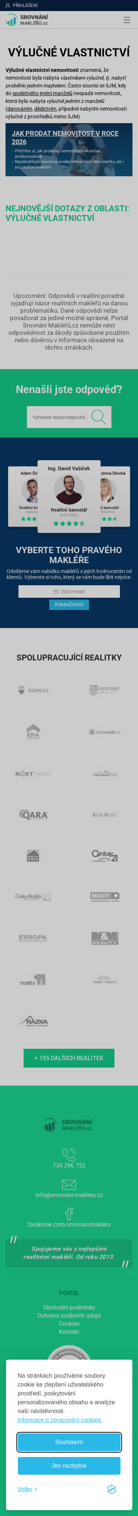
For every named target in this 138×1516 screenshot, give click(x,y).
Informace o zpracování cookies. (60, 1420)
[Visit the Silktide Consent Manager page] (111, 1489)
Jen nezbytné (69, 1466)
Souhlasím (69, 1442)
